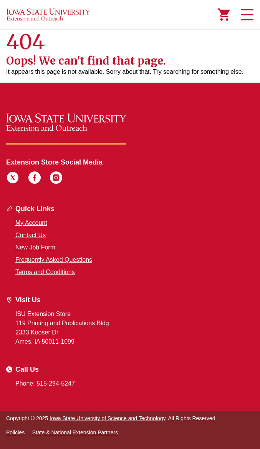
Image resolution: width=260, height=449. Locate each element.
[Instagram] (56, 179)
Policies (15, 432)
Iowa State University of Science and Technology (107, 418)
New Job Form (35, 247)
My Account (31, 223)
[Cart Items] (223, 14)
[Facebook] (34, 179)
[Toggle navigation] (246, 14)
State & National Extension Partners (75, 432)
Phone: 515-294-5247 (45, 383)
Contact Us (30, 235)
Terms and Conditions (45, 272)
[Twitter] (12, 179)
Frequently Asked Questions (53, 259)
